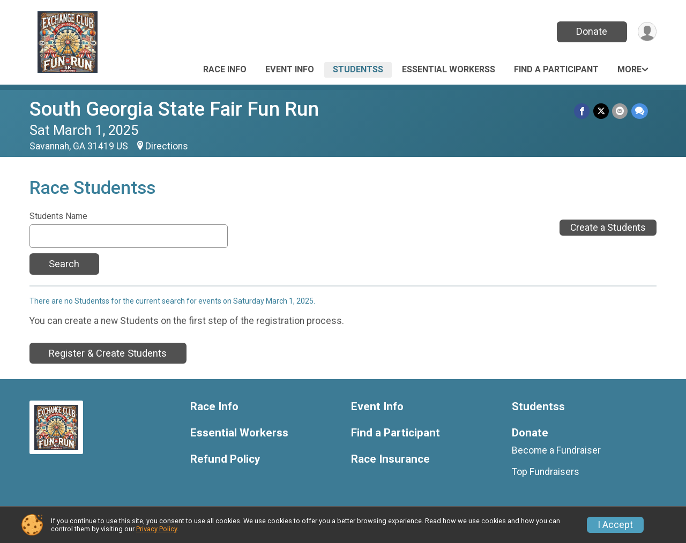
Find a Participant (556, 69)
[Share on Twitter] (601, 111)
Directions (166, 146)
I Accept (615, 524)
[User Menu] (647, 32)
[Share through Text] (639, 111)
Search (64, 263)
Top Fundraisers (545, 471)
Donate (591, 31)
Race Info (225, 69)
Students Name (58, 216)
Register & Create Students (108, 353)
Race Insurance (390, 459)
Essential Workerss (448, 69)
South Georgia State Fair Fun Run (174, 108)
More (629, 69)
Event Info (289, 69)
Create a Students (608, 227)
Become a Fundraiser (556, 450)
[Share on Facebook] (583, 111)
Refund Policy (225, 459)
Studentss (358, 69)
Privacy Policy (156, 529)
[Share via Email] (620, 111)
